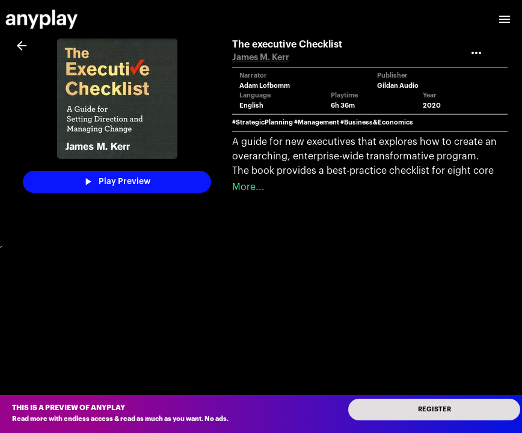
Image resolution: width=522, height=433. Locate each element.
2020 (432, 105)
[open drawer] (504, 19)
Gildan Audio (398, 85)
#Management (316, 122)
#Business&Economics (376, 122)
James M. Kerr (260, 57)
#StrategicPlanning (262, 122)
